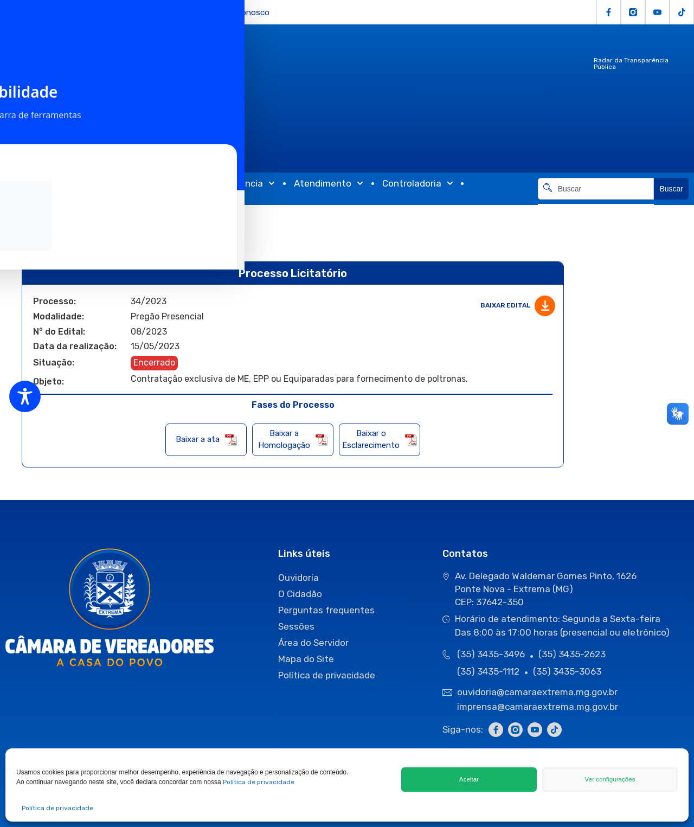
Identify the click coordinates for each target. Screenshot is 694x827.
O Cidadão (69, 12)
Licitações (19, 12)
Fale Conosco (244, 12)
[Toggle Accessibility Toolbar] (25, 396)
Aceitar (469, 779)
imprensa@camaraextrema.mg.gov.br (537, 706)
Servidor (192, 12)
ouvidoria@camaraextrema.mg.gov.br (538, 692)
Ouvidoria (116, 12)
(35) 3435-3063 (567, 670)
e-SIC (155, 12)
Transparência (238, 183)
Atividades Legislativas (126, 183)
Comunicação (49, 194)
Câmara (28, 183)
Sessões (296, 626)
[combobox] (596, 189)
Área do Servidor (313, 642)
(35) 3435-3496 (491, 654)
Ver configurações (609, 779)
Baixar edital (517, 306)
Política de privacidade (258, 782)
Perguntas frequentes (326, 610)
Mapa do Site (306, 658)
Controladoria (417, 183)
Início (32, 216)
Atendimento (328, 183)
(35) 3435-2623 (572, 654)
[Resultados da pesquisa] (596, 206)
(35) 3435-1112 (488, 670)
